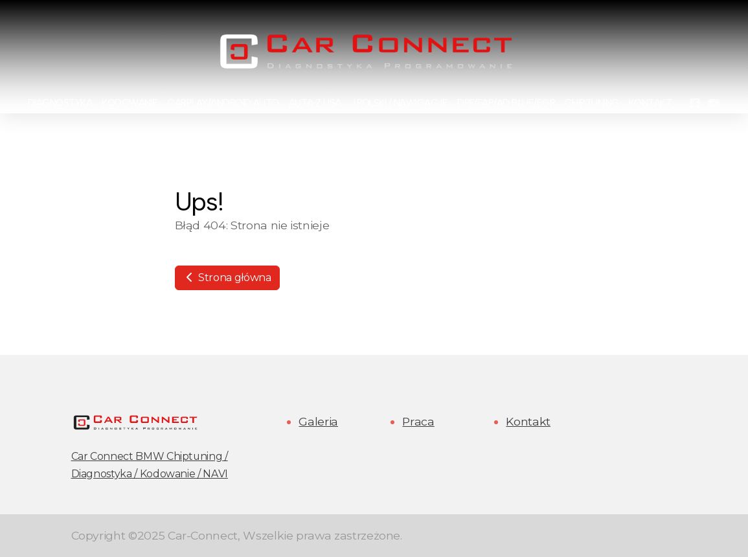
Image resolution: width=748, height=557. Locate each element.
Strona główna (227, 277)
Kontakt (528, 421)
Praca (418, 421)
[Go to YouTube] (713, 103)
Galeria (318, 421)
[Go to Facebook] (694, 103)
